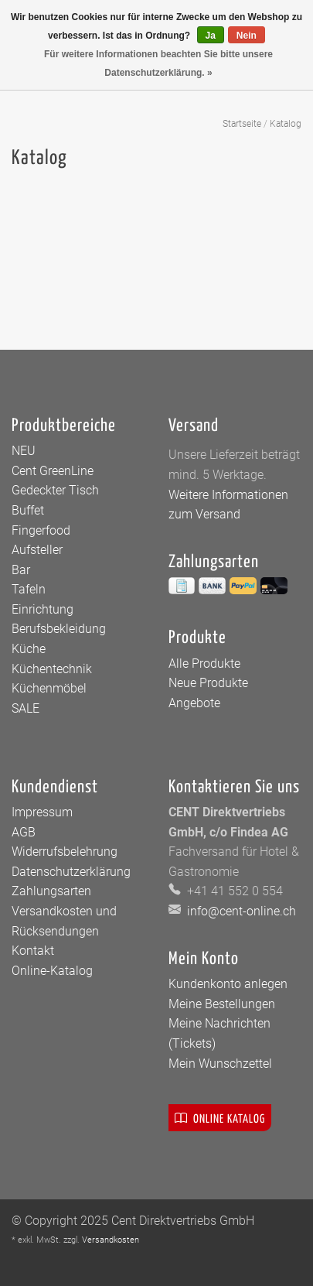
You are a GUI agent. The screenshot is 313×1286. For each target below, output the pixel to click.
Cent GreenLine (53, 470)
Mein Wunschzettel (220, 1063)
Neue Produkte (208, 682)
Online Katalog (220, 1117)
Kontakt (33, 950)
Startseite (242, 123)
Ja (211, 35)
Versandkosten (110, 1240)
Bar (21, 570)
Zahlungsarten (51, 891)
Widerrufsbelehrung (64, 851)
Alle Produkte (204, 663)
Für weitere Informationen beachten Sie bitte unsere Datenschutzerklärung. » (158, 63)
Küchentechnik (52, 669)
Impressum (42, 812)
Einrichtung (42, 609)
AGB (24, 832)
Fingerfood (41, 530)
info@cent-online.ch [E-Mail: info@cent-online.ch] (240, 911)
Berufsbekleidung (59, 628)
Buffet (28, 510)
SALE (25, 708)
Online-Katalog (52, 970)
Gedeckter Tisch (55, 490)
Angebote (194, 703)
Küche (29, 648)
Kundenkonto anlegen (227, 983)
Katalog (285, 123)
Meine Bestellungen (221, 1004)
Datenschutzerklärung (71, 871)
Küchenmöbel (49, 688)
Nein (246, 35)
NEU (24, 450)
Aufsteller (37, 549)
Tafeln (29, 589)
